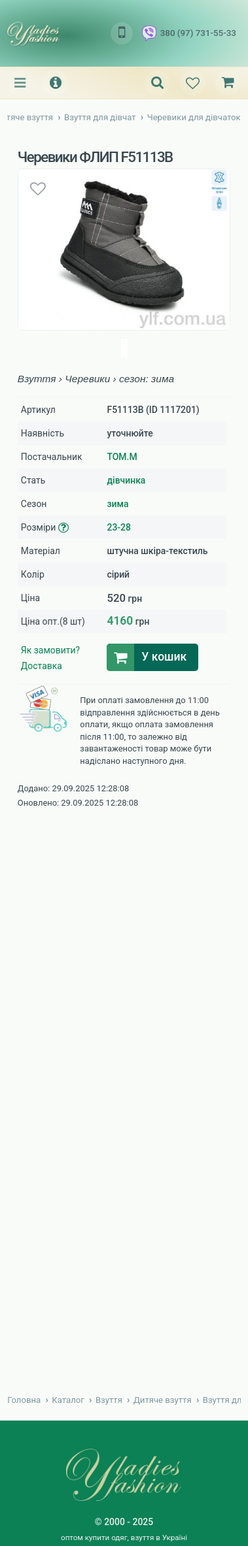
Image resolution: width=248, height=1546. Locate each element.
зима (117, 504)
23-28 (118, 527)
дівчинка (126, 480)
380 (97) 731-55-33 (189, 33)
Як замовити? (50, 650)
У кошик (163, 656)
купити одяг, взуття (120, 1537)
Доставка (41, 666)
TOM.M (122, 457)
